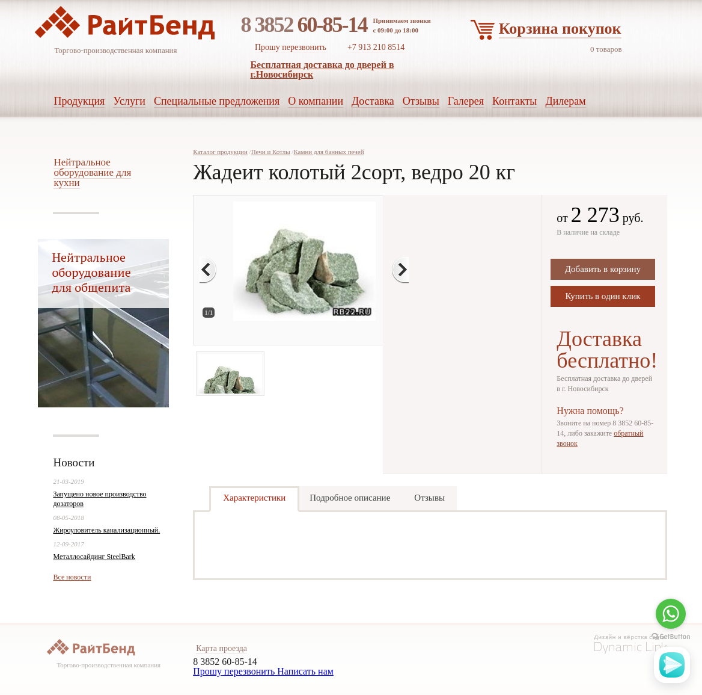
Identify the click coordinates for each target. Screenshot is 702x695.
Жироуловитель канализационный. (106, 530)
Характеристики (254, 497)
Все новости (72, 577)
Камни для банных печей (328, 151)
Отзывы (429, 497)
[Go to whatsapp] (671, 614)
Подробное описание (350, 497)
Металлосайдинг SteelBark (94, 556)
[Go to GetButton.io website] (671, 637)
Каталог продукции (220, 151)
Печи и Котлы (270, 151)
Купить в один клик (602, 296)
